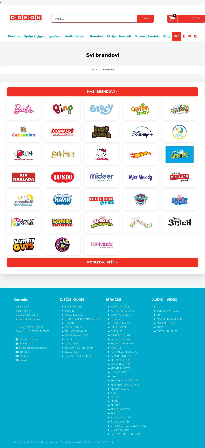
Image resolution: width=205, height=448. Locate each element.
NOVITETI (125, 36)
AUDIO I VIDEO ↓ (76, 36)
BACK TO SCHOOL (121, 315)
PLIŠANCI (116, 405)
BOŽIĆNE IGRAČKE (121, 323)
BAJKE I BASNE (73, 306)
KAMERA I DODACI (121, 356)
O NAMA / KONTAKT (147, 36)
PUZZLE (115, 413)
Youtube (22, 360)
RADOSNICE (71, 343)
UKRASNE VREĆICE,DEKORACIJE (128, 425)
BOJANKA (70, 310)
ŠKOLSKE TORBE (120, 421)
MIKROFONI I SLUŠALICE (124, 380)
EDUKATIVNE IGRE (75, 327)
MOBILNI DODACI (120, 388)
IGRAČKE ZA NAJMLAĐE (124, 352)
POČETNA (14, 36)
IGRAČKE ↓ (55, 36)
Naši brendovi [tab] (101, 91)
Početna (95, 69)
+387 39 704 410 (26, 343)
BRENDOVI (96, 36)
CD (158, 306)
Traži (145, 19)
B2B (177, 36)
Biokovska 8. (23, 310)
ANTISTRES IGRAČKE (122, 310)
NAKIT (114, 393)
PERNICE (115, 401)
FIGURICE (116, 347)
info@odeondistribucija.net (31, 347)
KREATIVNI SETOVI (121, 368)
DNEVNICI (70, 323)
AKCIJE (111, 36)
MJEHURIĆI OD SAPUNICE (125, 384)
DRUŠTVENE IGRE (121, 335)
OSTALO (69, 339)
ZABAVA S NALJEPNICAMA (79, 356)
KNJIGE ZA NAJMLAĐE (76, 335)
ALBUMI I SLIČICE (120, 306)
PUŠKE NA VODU (120, 409)
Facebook (22, 352)
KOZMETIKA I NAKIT (122, 364)
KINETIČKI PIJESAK (121, 360)
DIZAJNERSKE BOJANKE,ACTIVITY (83, 319)
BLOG (166, 36)
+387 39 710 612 (26, 339)
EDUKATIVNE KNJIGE (76, 331)
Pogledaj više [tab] (100, 262)
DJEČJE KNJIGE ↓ (34, 36)
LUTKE (114, 376)
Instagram (22, 356)
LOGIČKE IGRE (118, 372)
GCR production (92, 442)
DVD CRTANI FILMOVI (169, 310)
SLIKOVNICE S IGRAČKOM (79, 347)
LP (158, 315)
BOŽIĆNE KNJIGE (74, 315)
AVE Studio (108, 442)
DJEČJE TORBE (119, 327)
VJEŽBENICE (71, 352)
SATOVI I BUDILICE (121, 417)
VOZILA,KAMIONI (120, 430)
